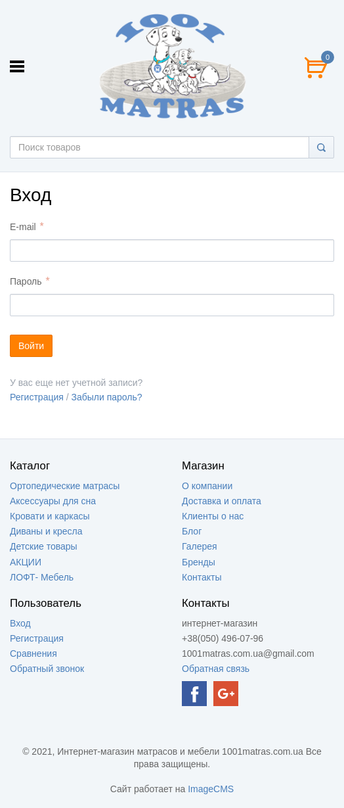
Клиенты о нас (213, 516)
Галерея (199, 546)
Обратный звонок (47, 668)
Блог (192, 531)
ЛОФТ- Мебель (42, 577)
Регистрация (37, 397)
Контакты (201, 577)
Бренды (198, 562)
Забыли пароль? (107, 397)
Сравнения (33, 653)
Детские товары (43, 546)
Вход (20, 623)
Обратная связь (215, 668)
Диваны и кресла (46, 531)
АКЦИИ (25, 562)
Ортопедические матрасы (64, 486)
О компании (207, 486)
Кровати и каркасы (50, 516)
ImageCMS (211, 789)
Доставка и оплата (221, 501)
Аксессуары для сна (53, 501)
